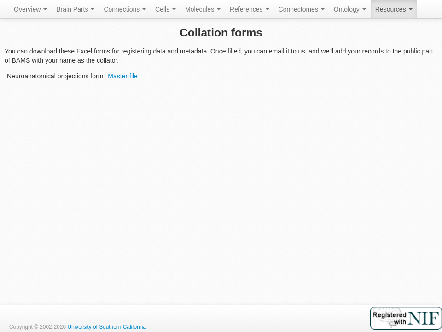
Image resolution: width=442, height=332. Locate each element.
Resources (394, 9)
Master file (123, 76)
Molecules (203, 9)
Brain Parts (75, 9)
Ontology (350, 9)
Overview (30, 9)
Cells (165, 9)
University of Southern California (106, 327)
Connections (125, 9)
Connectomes (302, 9)
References (249, 9)
